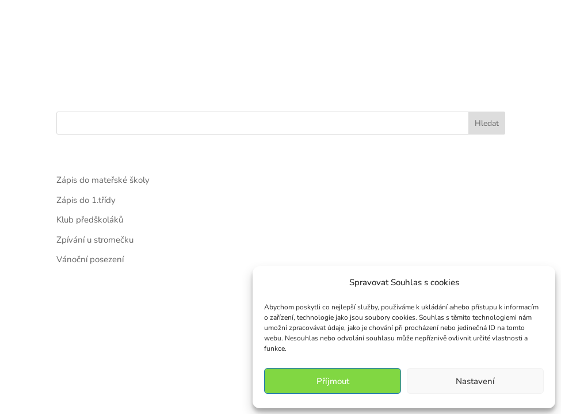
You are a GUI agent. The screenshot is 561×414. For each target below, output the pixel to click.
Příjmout (332, 381)
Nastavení (475, 381)
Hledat (487, 123)
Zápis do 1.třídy (86, 200)
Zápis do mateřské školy (103, 180)
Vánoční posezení (90, 259)
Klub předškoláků (89, 219)
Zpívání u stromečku (94, 240)
